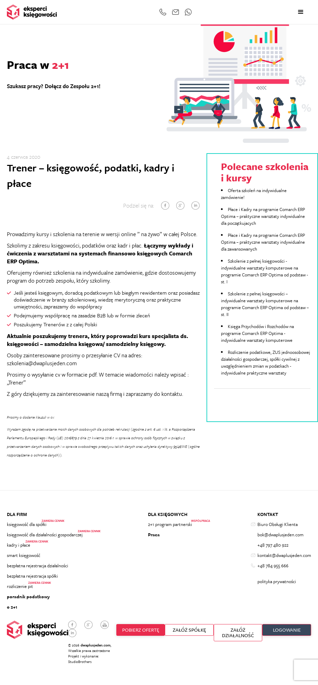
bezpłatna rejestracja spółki (32, 575)
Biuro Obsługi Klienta (277, 524)
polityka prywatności (276, 581)
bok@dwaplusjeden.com (280, 534)
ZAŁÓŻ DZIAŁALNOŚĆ (238, 632)
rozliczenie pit (20, 586)
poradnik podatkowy (28, 596)
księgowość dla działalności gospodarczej (45, 534)
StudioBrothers (80, 661)
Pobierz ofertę (140, 629)
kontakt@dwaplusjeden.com (284, 555)
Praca (154, 534)
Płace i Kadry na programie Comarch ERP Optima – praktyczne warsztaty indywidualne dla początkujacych (263, 216)
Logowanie (287, 629)
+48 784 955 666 (272, 565)
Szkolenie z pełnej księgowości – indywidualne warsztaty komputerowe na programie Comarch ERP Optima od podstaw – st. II (265, 304)
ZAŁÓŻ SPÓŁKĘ (189, 629)
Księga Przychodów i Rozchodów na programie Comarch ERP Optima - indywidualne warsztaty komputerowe (257, 333)
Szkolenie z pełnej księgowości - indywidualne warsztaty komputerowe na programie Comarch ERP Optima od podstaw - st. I (264, 271)
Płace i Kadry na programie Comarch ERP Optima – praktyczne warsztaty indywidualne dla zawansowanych (263, 242)
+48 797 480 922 (272, 544)
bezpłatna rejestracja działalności (37, 565)
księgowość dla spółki (26, 524)
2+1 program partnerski (170, 524)
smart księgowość (23, 555)
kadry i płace (18, 544)
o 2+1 (12, 606)
